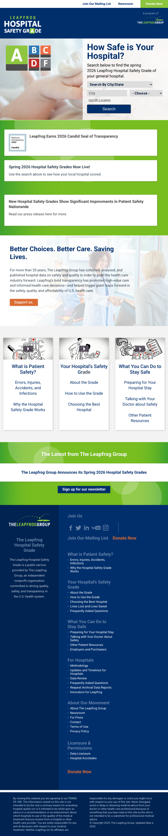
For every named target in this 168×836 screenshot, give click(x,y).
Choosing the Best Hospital (88, 602)
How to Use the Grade (84, 393)
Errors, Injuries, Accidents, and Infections (28, 388)
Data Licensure (80, 753)
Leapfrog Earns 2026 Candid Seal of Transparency (74, 136)
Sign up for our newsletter (84, 489)
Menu (161, 32)
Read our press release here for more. (38, 214)
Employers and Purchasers (88, 649)
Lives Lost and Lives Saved (88, 606)
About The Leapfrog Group (88, 708)
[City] (107, 93)
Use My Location (100, 100)
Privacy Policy (79, 731)
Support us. (23, 302)
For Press (76, 717)
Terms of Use (79, 727)
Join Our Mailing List (96, 4)
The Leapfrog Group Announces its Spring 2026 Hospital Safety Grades (84, 472)
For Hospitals (81, 660)
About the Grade (84, 382)
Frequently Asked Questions (89, 611)
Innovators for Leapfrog (86, 692)
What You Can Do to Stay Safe (140, 369)
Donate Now (154, 4)
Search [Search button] (109, 109)
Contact (75, 722)
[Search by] (120, 84)
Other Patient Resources (86, 645)
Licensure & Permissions (80, 745)
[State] (146, 93)
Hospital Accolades (83, 758)
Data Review (78, 678)
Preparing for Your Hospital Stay (92, 632)
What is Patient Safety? (28, 369)
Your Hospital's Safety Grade (89, 584)
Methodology (79, 666)
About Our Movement (89, 702)
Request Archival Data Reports (91, 687)
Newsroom (125, 4)
